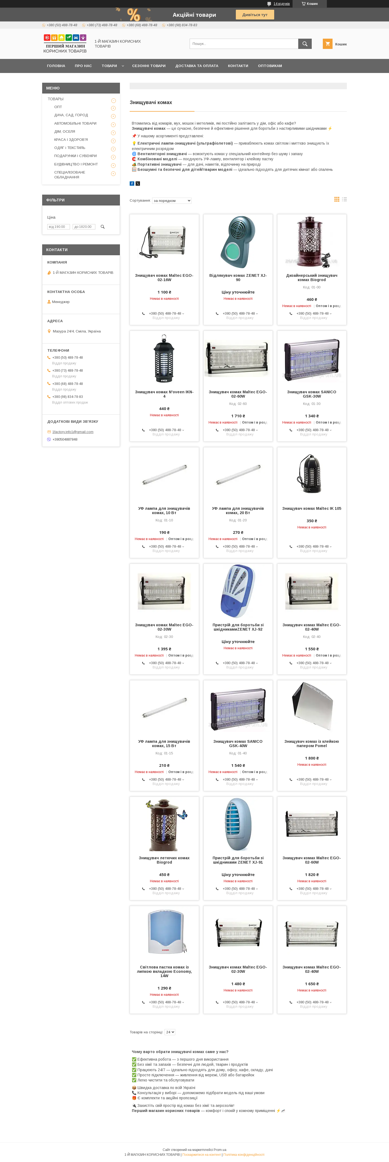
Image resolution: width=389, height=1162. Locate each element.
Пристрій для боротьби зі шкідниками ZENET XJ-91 (238, 860)
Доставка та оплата (196, 66)
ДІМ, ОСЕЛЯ (64, 131)
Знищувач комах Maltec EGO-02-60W (238, 394)
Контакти (238, 66)
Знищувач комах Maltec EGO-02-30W (164, 627)
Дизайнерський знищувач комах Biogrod (311, 277)
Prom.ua (220, 1150)
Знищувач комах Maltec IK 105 (311, 508)
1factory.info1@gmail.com (72, 432)
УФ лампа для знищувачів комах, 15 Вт (164, 743)
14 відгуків (282, 4)
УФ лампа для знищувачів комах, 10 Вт (164, 510)
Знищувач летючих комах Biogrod (164, 860)
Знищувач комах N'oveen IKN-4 (164, 394)
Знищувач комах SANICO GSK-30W (311, 394)
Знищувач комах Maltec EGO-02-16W (164, 277)
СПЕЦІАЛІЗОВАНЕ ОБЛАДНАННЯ (69, 174)
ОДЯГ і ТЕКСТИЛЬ (69, 148)
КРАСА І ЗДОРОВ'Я (71, 140)
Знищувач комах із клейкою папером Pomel (311, 743)
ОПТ (58, 107)
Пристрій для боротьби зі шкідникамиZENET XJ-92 (238, 627)
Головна (56, 66)
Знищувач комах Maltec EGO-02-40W (312, 627)
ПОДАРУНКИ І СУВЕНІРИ (75, 156)
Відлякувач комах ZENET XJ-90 (238, 277)
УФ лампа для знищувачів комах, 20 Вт (238, 510)
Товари (109, 66)
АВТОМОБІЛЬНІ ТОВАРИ (75, 123)
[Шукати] (305, 44)
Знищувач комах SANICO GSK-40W (238, 743)
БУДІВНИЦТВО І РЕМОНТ (76, 164)
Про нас (83, 66)
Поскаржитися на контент (201, 1155)
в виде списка (344, 200)
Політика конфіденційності (243, 1155)
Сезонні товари (149, 66)
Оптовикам (270, 66)
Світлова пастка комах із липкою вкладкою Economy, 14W (164, 971)
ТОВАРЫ (55, 99)
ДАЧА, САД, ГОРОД (71, 115)
